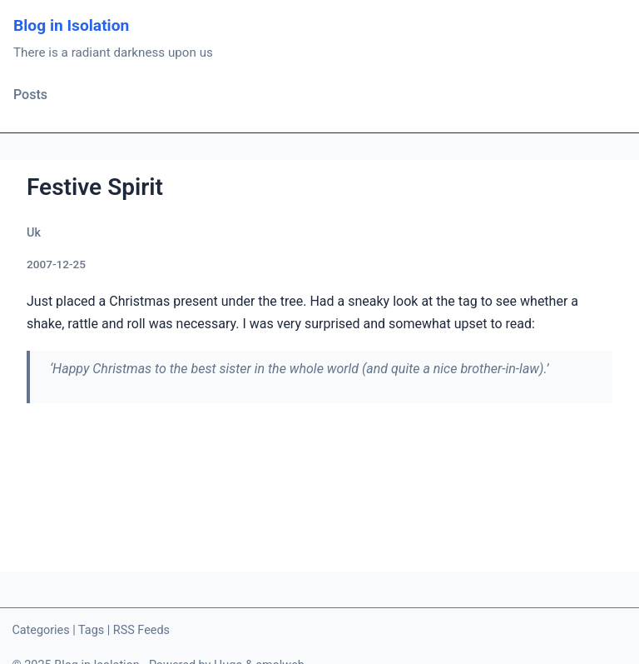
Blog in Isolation (71, 25)
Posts (30, 94)
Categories (40, 630)
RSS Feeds (141, 630)
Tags (91, 630)
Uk (34, 233)
